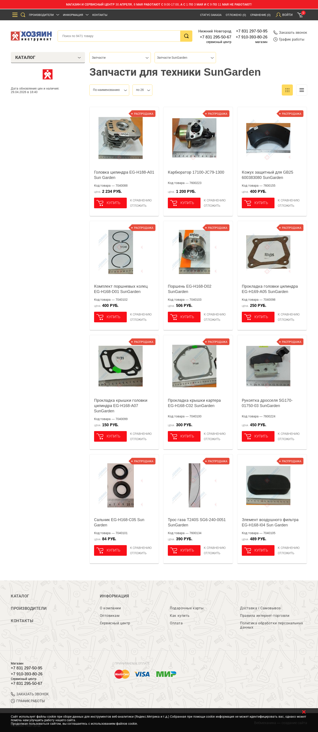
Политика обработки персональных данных (271, 625)
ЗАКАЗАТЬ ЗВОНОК (30, 694)
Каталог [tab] (48, 57)
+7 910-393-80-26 (252, 37)
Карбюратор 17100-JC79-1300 (196, 172)
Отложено (236, 15)
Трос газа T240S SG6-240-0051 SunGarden (197, 522)
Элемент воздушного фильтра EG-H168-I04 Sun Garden (270, 522)
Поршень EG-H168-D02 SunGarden (189, 289)
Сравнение (260, 15)
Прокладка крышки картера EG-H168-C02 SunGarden (194, 403)
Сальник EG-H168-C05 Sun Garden (119, 522)
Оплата (176, 623)
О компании (110, 608)
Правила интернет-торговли (264, 616)
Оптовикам (110, 616)
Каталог (20, 596)
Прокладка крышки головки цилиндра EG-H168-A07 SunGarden (120, 405)
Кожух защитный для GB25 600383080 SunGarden (267, 175)
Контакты (99, 15)
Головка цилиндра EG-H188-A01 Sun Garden (124, 175)
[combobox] (120, 57)
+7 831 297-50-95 (252, 31)
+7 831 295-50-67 (215, 37)
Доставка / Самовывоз (260, 608)
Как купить (179, 616)
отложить (138, 205)
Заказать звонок (290, 32)
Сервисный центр (115, 623)
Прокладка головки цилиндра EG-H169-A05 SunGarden (270, 289)
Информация (73, 15)
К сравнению (141, 200)
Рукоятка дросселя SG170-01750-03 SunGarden (267, 403)
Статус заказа (211, 15)
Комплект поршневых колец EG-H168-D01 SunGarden (121, 289)
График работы (288, 39)
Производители (41, 15)
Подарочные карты (186, 608)
